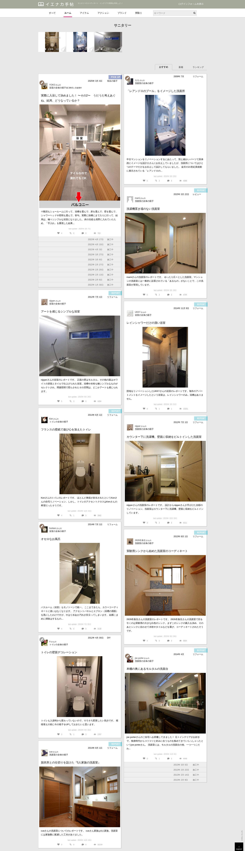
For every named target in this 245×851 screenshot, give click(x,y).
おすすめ (163, 67)
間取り (138, 13)
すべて (52, 13)
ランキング (198, 67)
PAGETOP (239, 846)
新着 (181, 67)
